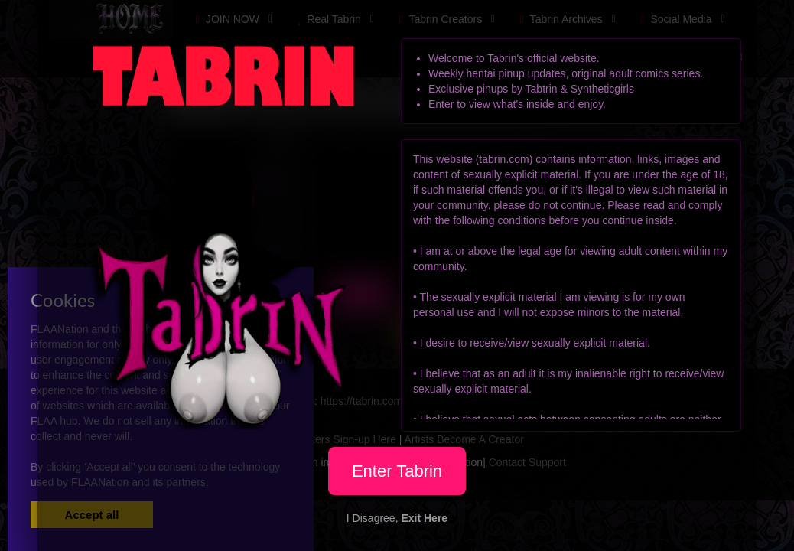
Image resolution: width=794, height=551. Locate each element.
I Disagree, (397, 518)
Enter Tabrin (397, 471)
